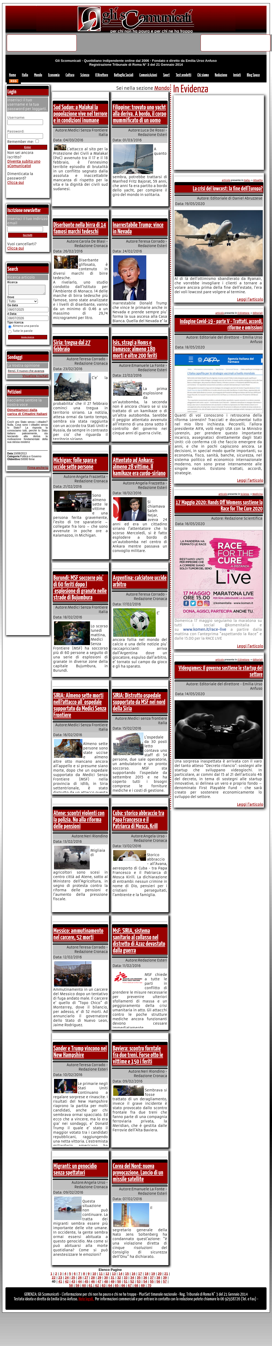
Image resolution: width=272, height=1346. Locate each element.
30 (106, 1277)
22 (54, 1277)
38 (158, 1277)
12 (107, 1274)
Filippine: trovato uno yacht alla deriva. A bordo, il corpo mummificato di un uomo (139, 114)
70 (149, 1285)
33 (125, 1277)
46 (93, 1281)
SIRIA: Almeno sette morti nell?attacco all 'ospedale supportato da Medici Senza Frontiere (79, 705)
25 (73, 1277)
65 (116, 1285)
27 (86, 1277)
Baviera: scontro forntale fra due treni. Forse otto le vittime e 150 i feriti (138, 1055)
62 (97, 1285)
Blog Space (253, 75)
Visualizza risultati (35, 377)
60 (84, 1285)
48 (106, 1281)
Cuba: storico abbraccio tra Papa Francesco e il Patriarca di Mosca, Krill (138, 820)
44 (80, 1281)
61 (90, 1285)
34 (132, 1277)
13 (114, 1274)
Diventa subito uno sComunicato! (23, 163)
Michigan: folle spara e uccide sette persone (75, 463)
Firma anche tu (37, 469)
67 (129, 1285)
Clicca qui (15, 183)
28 (93, 1277)
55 (152, 1281)
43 (73, 1281)
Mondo (38, 75)
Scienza (84, 75)
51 (125, 1281)
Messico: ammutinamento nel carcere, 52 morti (78, 934)
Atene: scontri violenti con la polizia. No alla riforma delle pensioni (79, 820)
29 (99, 1277)
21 (166, 1274)
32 (119, 1277)
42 (67, 1281)
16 (133, 1274)
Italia (25, 75)
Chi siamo (203, 75)
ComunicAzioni (148, 75)
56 (158, 1281)
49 (112, 1281)
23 (60, 1277)
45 (86, 1281)
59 (77, 1285)
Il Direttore (101, 75)
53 (139, 1281)
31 (112, 1277)
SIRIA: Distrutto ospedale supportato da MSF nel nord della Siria (139, 702)
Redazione (221, 75)
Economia (54, 75)
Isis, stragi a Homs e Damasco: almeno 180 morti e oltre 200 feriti (135, 349)
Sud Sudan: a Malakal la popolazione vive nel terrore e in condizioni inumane (80, 114)
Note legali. (86, 1299)
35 (139, 1277)
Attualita (258, 180)
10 (94, 1274)
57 (165, 1281)
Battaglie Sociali (123, 75)
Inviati (237, 75)
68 (136, 1285)
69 (143, 1285)
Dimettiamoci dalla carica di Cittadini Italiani (27, 413)
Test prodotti (183, 75)
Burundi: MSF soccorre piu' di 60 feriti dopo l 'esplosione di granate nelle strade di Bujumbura (80, 588)
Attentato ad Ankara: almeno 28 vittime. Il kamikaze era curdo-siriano (139, 467)
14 (120, 1274)
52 (132, 1281)
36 (145, 1277)
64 (110, 1285)
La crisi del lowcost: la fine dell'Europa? (228, 189)
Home (12, 75)
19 (153, 1274)
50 (119, 1281)
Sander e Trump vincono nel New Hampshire (80, 1051)
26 (80, 1277)
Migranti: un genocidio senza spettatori (75, 1169)
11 (100, 1274)
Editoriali (258, 313)
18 (146, 1274)
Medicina (257, 494)
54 (145, 1281)
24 (67, 1277)
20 (159, 1274)
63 (103, 1285)
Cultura (69, 75)
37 (152, 1277)
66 (123, 1285)
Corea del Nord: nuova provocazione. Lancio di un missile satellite (138, 1172)
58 (71, 1285)
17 (140, 1274)
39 (165, 1277)
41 (60, 1281)
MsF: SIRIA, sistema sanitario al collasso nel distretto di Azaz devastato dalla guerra (139, 941)
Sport (166, 75)
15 (127, 1274)
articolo (226, 180)
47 (99, 1281)
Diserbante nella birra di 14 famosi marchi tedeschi (79, 228)
